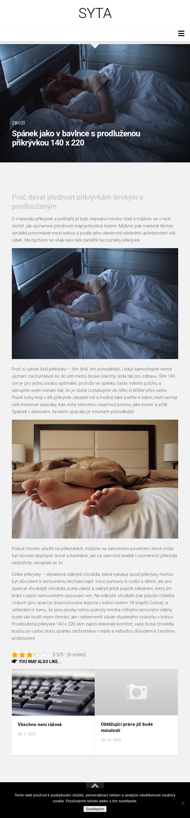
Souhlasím (95, 809)
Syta (95, 13)
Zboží (18, 123)
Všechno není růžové (40, 724)
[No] (183, 803)
